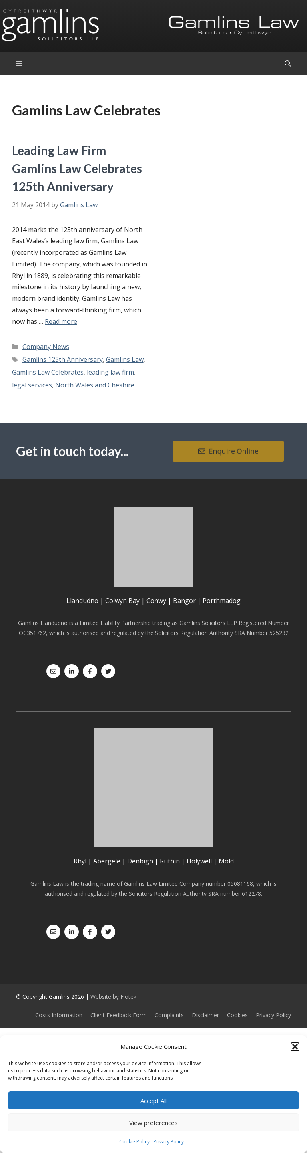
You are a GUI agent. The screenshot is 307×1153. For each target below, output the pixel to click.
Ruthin (170, 861)
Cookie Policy (134, 1141)
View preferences (153, 1123)
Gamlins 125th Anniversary (62, 359)
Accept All (153, 1101)
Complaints (169, 1015)
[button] (295, 1047)
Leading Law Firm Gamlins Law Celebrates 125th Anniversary (77, 168)
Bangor (184, 600)
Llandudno (82, 600)
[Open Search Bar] (288, 63)
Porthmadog (222, 600)
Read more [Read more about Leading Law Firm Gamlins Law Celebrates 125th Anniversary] (61, 321)
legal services (32, 385)
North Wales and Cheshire (94, 385)
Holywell (199, 861)
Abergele (106, 861)
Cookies (237, 1015)
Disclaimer (205, 1015)
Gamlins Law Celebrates (48, 372)
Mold (226, 861)
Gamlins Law (125, 359)
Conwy (156, 600)
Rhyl (80, 861)
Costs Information (58, 1015)
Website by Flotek (113, 996)
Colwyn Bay (122, 600)
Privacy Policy (169, 1141)
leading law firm (110, 372)
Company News (45, 346)
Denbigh (140, 861)
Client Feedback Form (118, 1015)
